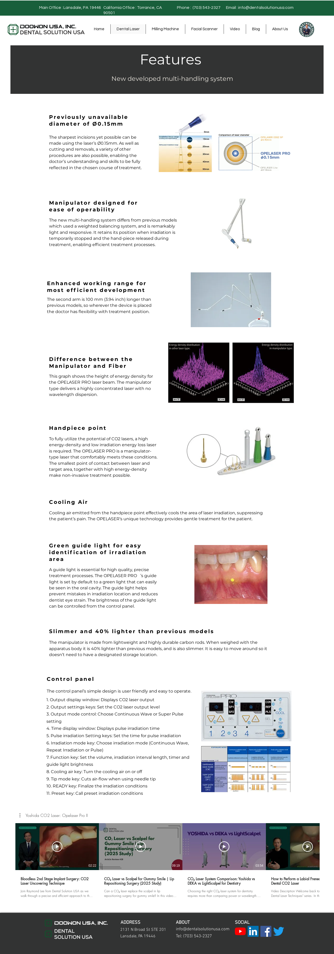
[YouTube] (240, 931)
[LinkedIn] (253, 931)
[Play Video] (57, 846)
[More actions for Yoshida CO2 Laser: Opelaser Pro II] (54, 815)
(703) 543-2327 (206, 7)
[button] (54, 815)
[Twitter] (278, 931)
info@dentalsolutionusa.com (266, 7)
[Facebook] (265, 931)
